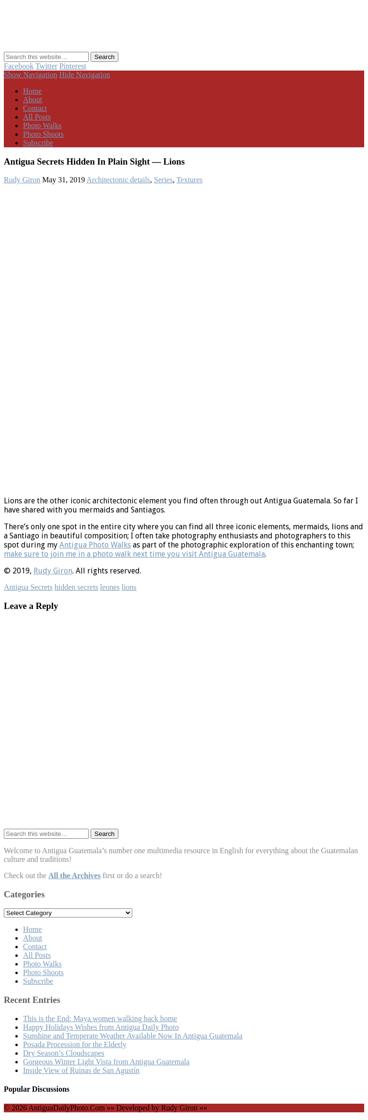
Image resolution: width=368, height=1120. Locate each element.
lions (129, 587)
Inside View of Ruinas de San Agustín (81, 1070)
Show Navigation (31, 75)
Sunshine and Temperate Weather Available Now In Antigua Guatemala (132, 1036)
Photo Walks (42, 125)
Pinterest (72, 66)
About (32, 99)
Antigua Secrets (28, 587)
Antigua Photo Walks (95, 544)
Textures (189, 180)
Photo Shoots (43, 134)
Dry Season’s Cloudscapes (63, 1053)
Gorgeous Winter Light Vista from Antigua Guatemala (106, 1062)
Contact (35, 108)
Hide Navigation (84, 75)
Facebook (19, 66)
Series (163, 180)
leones (110, 587)
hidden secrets (76, 587)
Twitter (46, 66)
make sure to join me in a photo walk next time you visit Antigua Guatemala (134, 554)
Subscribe (38, 143)
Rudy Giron (22, 180)
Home (32, 91)
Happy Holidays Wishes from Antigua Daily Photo (101, 1027)
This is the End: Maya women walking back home (100, 1018)
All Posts (37, 117)
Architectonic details (118, 180)
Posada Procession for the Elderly (74, 1044)
